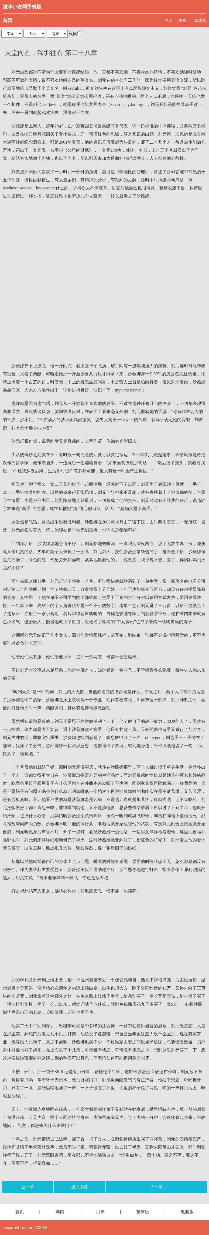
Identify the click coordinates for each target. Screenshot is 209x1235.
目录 (100, 1211)
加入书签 (79, 1187)
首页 (7, 20)
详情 (60, 1211)
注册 (182, 20)
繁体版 (200, 20)
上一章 (27, 1187)
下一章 (156, 1187)
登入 (169, 20)
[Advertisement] (104, 243)
